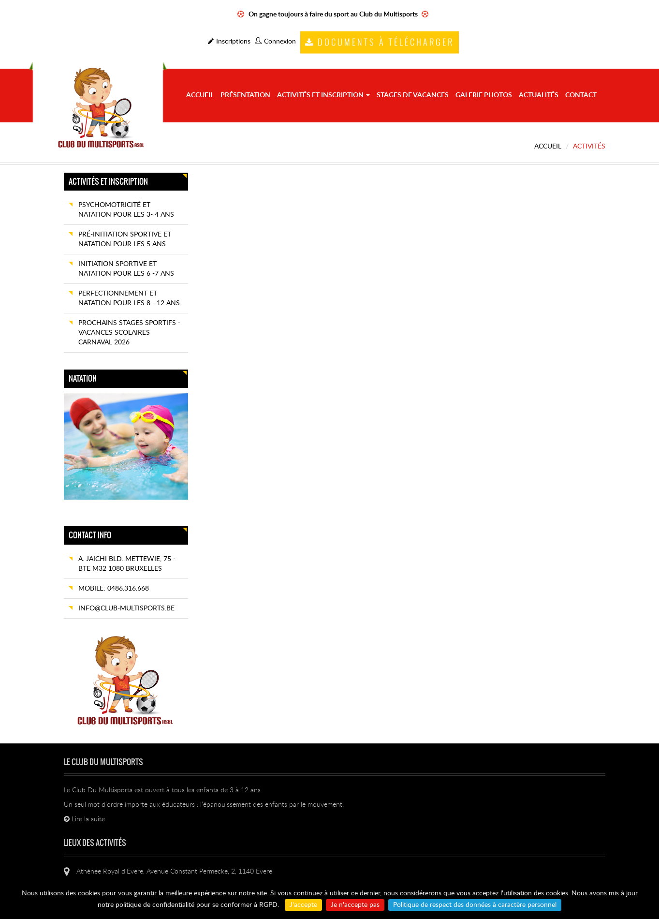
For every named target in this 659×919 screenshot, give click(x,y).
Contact (581, 95)
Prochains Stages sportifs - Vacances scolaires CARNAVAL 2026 (129, 333)
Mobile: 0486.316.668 (113, 588)
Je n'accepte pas (355, 905)
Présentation (245, 95)
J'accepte (303, 905)
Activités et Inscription (323, 95)
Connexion (275, 41)
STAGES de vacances (413, 95)
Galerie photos (483, 95)
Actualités (538, 95)
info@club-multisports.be (126, 608)
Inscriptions (229, 41)
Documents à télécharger (379, 42)
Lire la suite (84, 819)
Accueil (200, 95)
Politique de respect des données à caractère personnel (474, 905)
